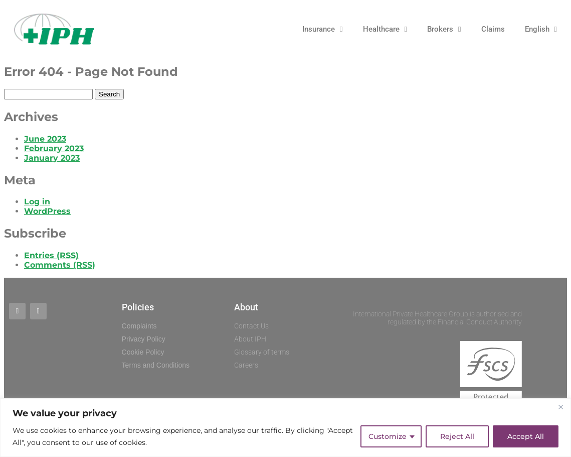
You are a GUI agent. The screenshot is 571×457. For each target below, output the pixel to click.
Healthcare (385, 29)
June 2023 (45, 139)
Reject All (457, 436)
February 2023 (54, 148)
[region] (285, 427)
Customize (387, 436)
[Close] (560, 407)
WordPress (47, 211)
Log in (37, 201)
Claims (493, 29)
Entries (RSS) (51, 255)
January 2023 (52, 158)
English (541, 29)
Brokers (444, 29)
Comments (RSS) (59, 265)
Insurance (322, 29)
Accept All (525, 436)
